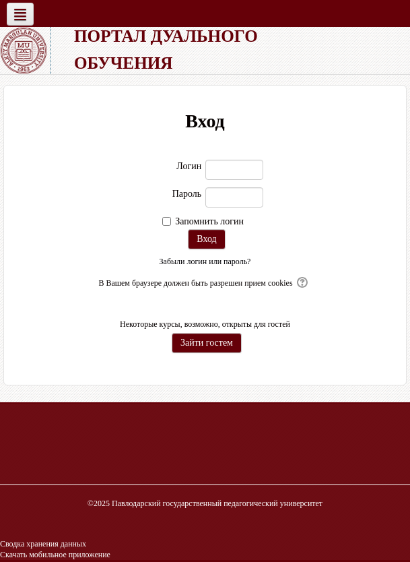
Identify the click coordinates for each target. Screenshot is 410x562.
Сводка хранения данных (43, 544)
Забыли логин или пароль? (205, 261)
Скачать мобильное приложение (55, 554)
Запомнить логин (209, 221)
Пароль (187, 194)
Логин (188, 166)
